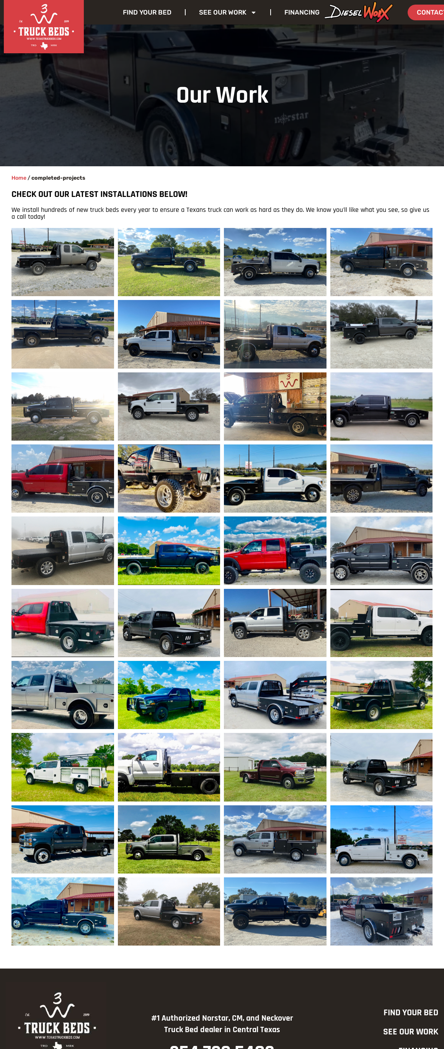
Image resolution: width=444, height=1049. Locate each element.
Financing (302, 12)
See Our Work (228, 12)
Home (18, 178)
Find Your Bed (147, 12)
